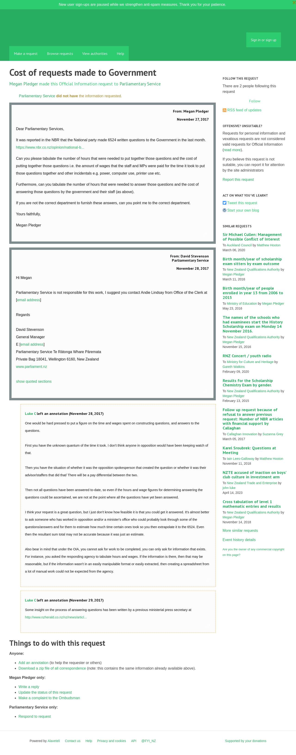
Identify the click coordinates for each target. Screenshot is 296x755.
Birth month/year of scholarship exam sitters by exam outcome (252, 261)
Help (120, 53)
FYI (36, 36)
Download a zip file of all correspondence (52, 668)
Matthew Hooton (269, 245)
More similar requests (240, 531)
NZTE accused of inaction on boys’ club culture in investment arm (254, 475)
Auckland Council (239, 245)
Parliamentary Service (140, 84)
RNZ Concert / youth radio (247, 355)
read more (232, 150)
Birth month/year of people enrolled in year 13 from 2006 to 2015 (253, 292)
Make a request (26, 53)
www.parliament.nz (31, 367)
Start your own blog (243, 210)
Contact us (72, 741)
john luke (229, 488)
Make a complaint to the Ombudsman (49, 698)
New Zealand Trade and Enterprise (252, 483)
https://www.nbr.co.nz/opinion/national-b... (50, 147)
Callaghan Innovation (242, 434)
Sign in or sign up (263, 40)
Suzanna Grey (272, 434)
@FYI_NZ (149, 741)
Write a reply (28, 687)
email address (28, 300)
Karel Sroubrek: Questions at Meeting (249, 450)
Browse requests (60, 53)
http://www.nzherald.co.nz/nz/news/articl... (56, 617)
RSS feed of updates (244, 110)
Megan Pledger (23, 84)
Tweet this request (242, 203)
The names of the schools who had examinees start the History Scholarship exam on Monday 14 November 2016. (253, 324)
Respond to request (34, 716)
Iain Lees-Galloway (240, 459)
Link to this (206, 234)
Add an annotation (33, 663)
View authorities (95, 53)
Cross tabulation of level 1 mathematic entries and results (252, 504)
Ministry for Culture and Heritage (250, 362)
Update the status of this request (45, 692)
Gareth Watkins (234, 367)
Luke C (30, 413)
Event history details (239, 540)
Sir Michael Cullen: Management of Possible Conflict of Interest (252, 237)
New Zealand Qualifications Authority (253, 269)
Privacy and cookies (111, 741)
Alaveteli (54, 741)
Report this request (238, 180)
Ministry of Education (242, 303)
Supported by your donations (245, 741)
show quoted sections (34, 381)
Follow (254, 101)
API (133, 741)
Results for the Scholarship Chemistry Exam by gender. (248, 383)
